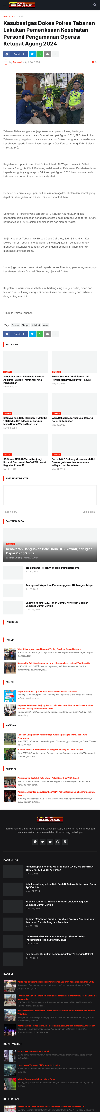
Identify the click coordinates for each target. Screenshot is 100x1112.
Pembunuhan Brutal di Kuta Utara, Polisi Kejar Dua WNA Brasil (48, 778)
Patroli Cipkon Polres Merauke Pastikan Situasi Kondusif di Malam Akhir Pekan (56, 1025)
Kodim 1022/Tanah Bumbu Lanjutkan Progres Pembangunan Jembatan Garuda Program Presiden (60, 920)
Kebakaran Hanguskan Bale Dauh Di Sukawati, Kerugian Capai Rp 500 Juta (61, 886)
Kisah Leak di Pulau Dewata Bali (33, 1051)
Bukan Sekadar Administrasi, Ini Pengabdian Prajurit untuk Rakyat (71, 378)
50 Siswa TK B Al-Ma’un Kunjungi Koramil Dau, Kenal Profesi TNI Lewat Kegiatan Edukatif (24, 462)
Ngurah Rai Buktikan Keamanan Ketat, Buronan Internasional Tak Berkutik (53, 663)
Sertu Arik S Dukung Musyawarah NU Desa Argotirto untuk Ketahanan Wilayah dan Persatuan (73, 462)
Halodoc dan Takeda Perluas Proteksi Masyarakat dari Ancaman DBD (51, 1106)
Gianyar (25, 325)
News (45, 325)
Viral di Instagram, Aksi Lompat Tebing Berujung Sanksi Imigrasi (49, 649)
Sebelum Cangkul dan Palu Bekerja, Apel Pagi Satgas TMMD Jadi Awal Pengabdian (23, 379)
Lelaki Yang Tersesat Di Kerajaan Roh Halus (38, 1065)
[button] (4, 5)
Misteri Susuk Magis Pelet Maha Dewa (36, 1079)
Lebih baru (11, 511)
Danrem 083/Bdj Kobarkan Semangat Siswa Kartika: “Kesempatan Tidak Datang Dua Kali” (55, 938)
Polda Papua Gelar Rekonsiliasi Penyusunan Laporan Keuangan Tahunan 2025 (55, 981)
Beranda (8, 16)
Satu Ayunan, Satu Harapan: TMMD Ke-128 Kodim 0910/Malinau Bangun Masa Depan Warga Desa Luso (25, 420)
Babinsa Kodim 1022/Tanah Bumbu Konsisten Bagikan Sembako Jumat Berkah (57, 604)
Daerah (19, 16)
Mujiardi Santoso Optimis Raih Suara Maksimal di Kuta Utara (47, 691)
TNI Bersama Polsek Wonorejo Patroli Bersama (52, 567)
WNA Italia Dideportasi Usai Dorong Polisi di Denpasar (72, 419)
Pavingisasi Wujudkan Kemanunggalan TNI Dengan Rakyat (59, 585)
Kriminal (36, 325)
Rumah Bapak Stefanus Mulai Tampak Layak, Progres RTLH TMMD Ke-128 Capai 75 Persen (59, 868)
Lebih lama (89, 511)
